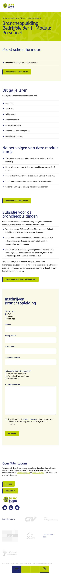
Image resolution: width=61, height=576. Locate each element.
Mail (9, 315)
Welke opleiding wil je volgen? (18, 372)
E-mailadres (10, 347)
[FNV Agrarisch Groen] (51, 520)
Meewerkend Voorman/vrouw (18, 377)
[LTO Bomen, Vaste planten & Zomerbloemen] (10, 536)
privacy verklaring (29, 420)
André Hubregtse (38, 473)
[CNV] (30, 520)
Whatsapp (11, 319)
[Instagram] (11, 508)
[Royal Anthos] (30, 536)
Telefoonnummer (12, 358)
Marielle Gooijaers (23, 473)
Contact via (10, 312)
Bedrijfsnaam (10, 336)
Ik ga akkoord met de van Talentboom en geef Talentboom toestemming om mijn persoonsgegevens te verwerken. (30, 422)
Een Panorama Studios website (42, 563)
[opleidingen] (35, 569)
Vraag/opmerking (12, 385)
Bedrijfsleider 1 (12, 379)
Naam (8, 325)
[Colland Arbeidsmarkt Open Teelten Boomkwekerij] (10, 553)
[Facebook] (17, 508)
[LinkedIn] (4, 508)
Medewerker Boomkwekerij (17, 374)
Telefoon (10, 317)
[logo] (9, 6)
